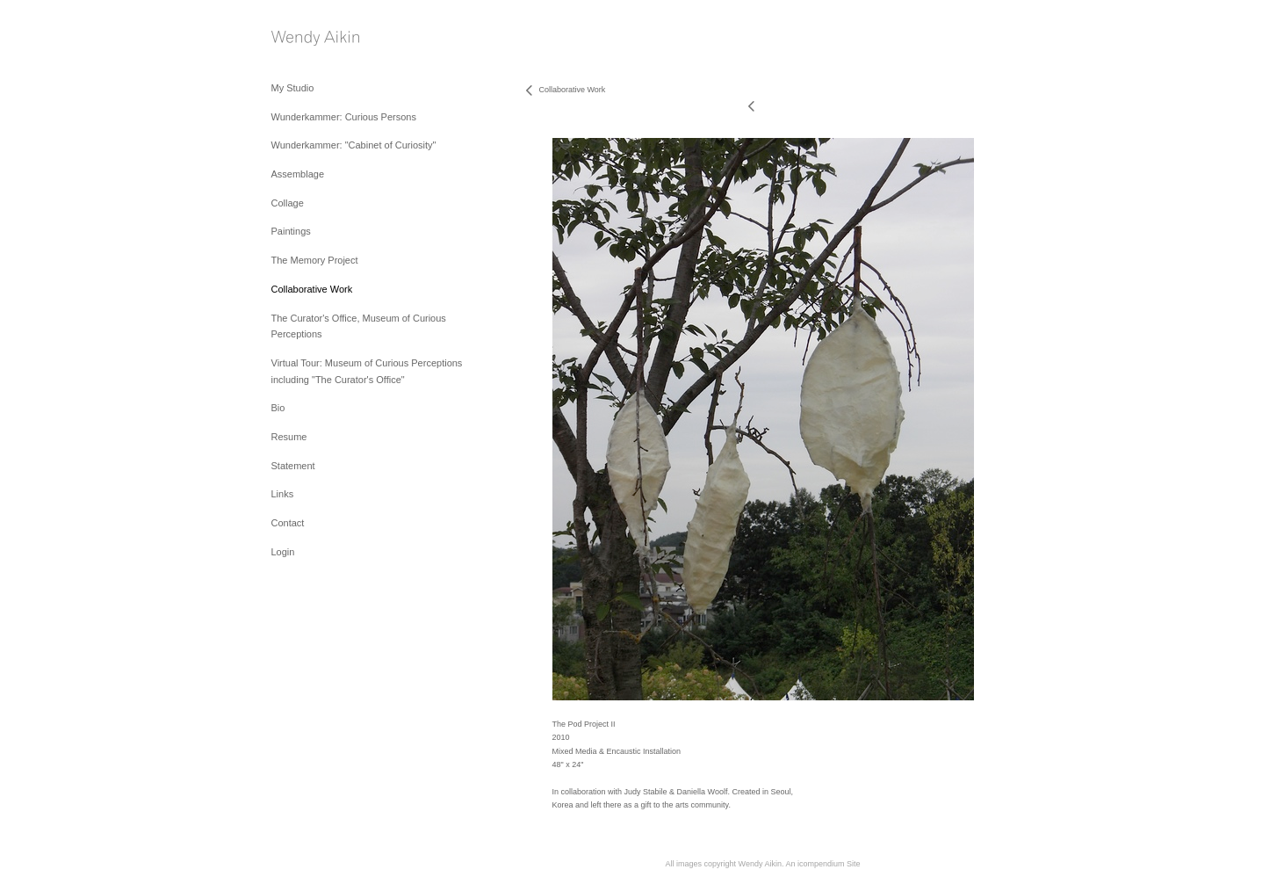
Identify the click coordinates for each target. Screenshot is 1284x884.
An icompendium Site (822, 863)
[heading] (315, 40)
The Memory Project (314, 260)
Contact (288, 523)
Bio (278, 407)
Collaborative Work (312, 289)
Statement (293, 465)
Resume (289, 436)
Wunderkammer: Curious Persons (343, 117)
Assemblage (298, 174)
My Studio (292, 88)
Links (282, 494)
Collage (287, 203)
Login (283, 552)
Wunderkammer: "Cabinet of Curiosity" (353, 145)
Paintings (291, 231)
